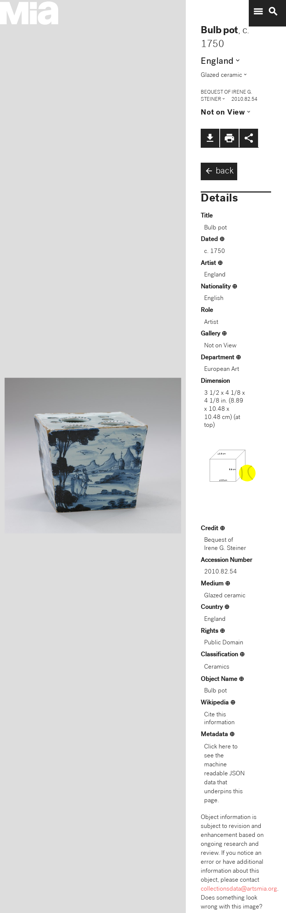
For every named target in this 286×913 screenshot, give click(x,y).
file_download (210, 138)
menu (258, 11)
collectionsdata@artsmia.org (239, 889)
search (273, 11)
